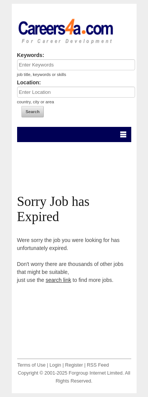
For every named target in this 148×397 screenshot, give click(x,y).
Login (55, 365)
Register (74, 365)
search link (58, 280)
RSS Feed (98, 365)
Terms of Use (32, 365)
